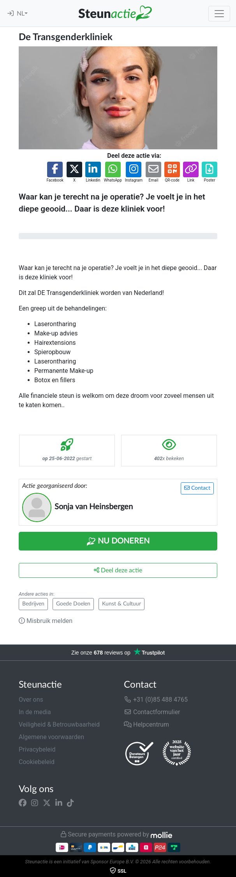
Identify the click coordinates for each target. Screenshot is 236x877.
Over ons (31, 699)
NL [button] (21, 14)
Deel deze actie (118, 570)
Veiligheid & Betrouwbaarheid (59, 724)
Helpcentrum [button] (146, 724)
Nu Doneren (118, 541)
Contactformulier (152, 712)
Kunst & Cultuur (121, 604)
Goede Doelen (73, 604)
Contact (197, 488)
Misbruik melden (45, 621)
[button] (54, 172)
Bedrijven (33, 604)
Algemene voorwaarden (51, 737)
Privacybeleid (37, 749)
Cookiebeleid (37, 762)
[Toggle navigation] (219, 13)
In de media (35, 712)
